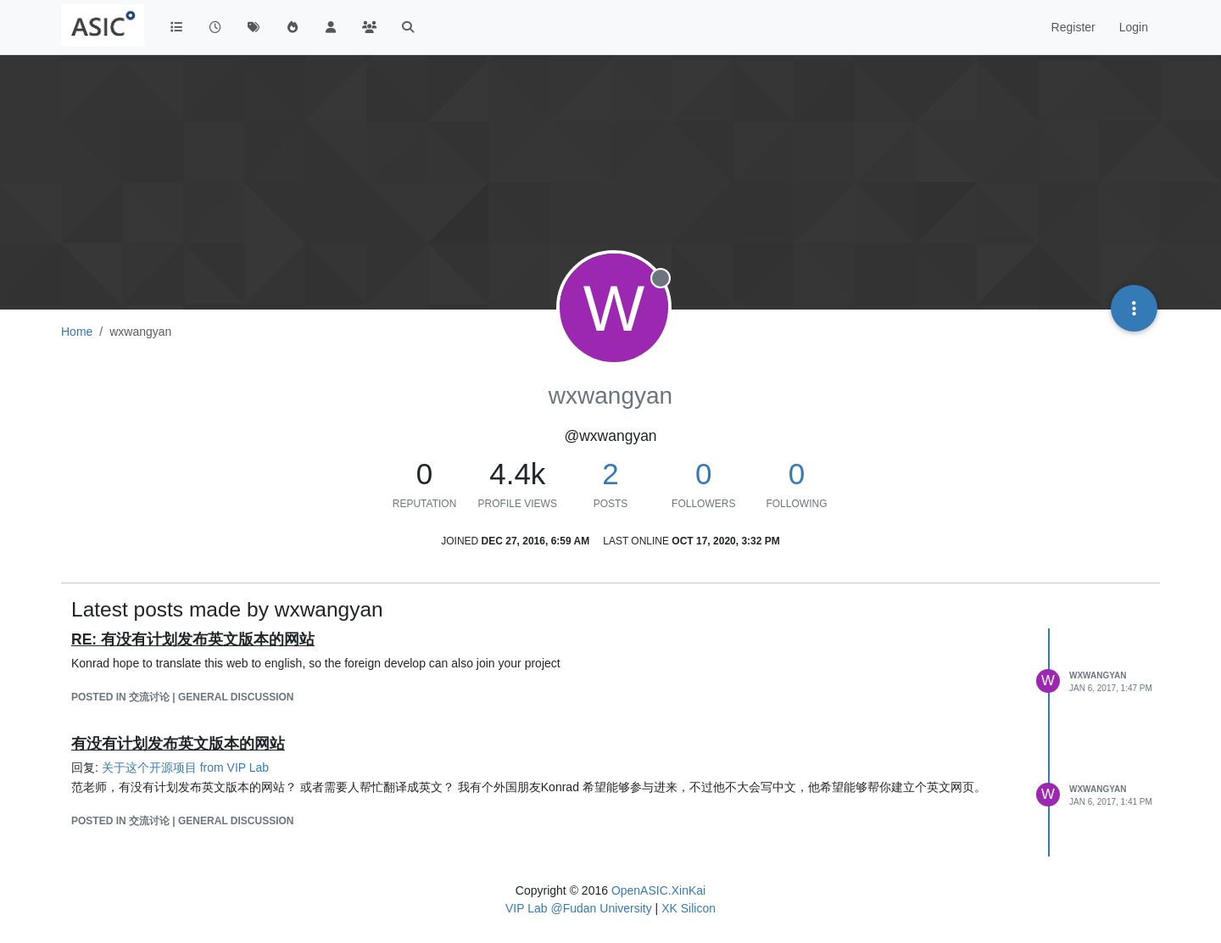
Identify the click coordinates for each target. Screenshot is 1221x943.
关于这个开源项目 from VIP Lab (185, 767)
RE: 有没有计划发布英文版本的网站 (193, 639)
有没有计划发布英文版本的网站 (178, 743)
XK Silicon (688, 908)
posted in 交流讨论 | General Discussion (182, 697)
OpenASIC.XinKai (658, 890)
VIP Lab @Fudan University (578, 908)
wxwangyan (1097, 675)
